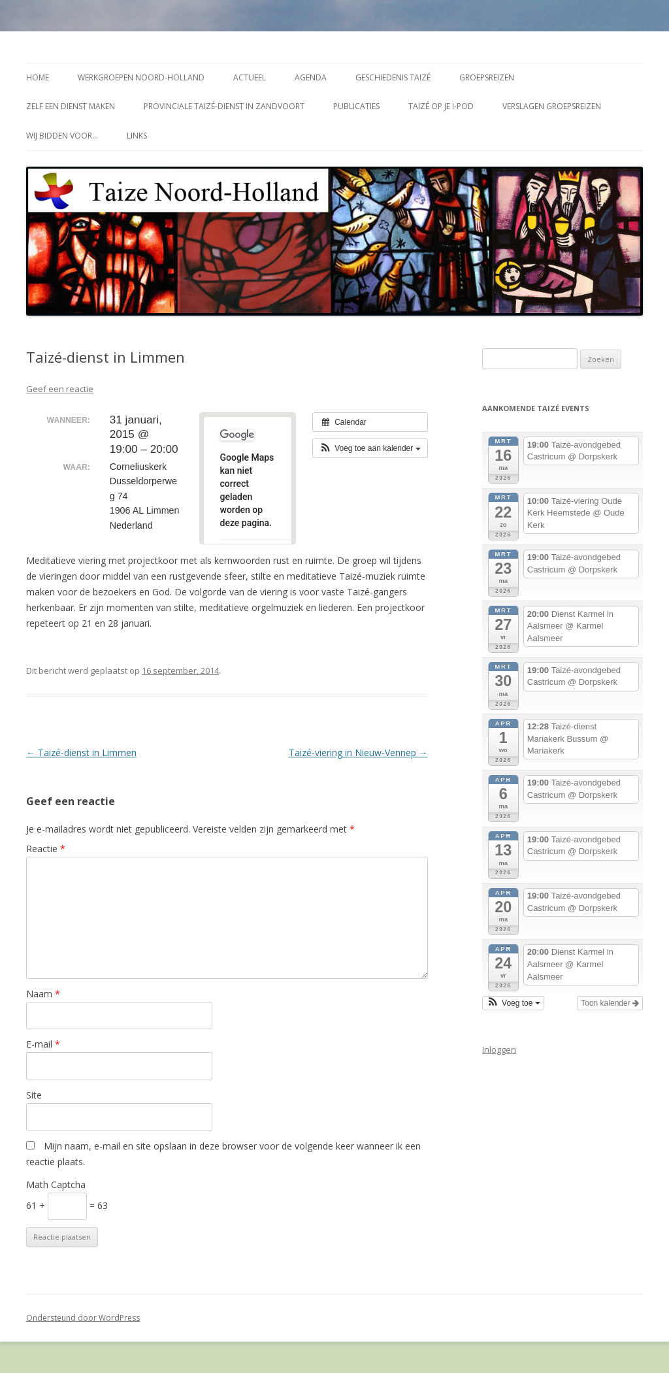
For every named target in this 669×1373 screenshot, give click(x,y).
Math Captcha (56, 1184)
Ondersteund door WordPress (83, 1317)
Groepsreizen (486, 77)
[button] (370, 448)
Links (137, 135)
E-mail (43, 1044)
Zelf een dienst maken (70, 106)
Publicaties (356, 106)
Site (34, 1095)
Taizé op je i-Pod (441, 106)
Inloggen (499, 1049)
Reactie (45, 848)
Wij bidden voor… (62, 135)
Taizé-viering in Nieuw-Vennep (358, 752)
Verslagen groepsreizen (551, 106)
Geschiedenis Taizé (393, 77)
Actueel (249, 77)
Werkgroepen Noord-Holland (141, 77)
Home (37, 77)
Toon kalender (610, 1003)
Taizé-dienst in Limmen (81, 752)
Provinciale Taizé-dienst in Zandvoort (224, 106)
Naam (43, 993)
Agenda (311, 77)
